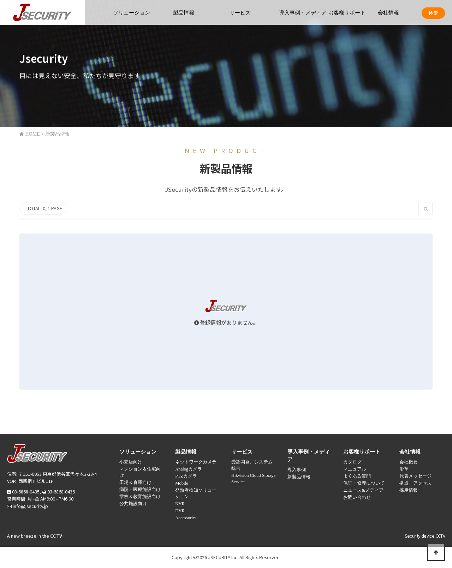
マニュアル (354, 469)
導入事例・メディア (303, 13)
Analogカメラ (188, 469)
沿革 (404, 469)
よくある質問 (357, 476)
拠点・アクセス (415, 483)
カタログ (352, 462)
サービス (240, 13)
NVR (180, 503)
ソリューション (131, 13)
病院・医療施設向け (140, 489)
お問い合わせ (357, 497)
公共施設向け (133, 503)
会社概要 (408, 462)
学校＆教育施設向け (140, 496)
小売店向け (130, 462)
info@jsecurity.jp (30, 506)
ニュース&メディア (363, 490)
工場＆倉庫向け (135, 482)
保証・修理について (364, 483)
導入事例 (296, 469)
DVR (180, 510)
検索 (433, 13)
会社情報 (388, 13)
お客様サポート (346, 13)
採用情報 (408, 490)
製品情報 (183, 13)
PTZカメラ (186, 476)
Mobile (181, 483)
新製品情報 (298, 476)
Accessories (185, 517)
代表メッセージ (415, 476)
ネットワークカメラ (195, 462)
